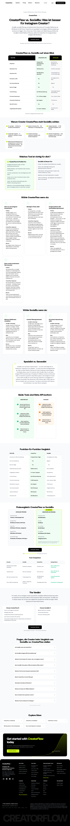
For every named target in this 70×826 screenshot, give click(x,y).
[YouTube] (6, 779)
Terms (6, 807)
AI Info (26, 807)
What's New (45, 785)
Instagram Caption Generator (48, 770)
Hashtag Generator (46, 768)
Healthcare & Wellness (35, 783)
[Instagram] (3, 779)
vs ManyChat (21, 783)
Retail (32, 790)
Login (52, 2)
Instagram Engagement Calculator (47, 766)
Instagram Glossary (60, 771)
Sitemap (23, 807)
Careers (44, 794)
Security (15, 807)
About (44, 783)
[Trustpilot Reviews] (13, 779)
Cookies (10, 807)
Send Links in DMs (34, 768)
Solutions (18, 2)
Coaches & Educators (23, 769)
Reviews (44, 788)
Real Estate (33, 785)
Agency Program (60, 785)
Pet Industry (33, 796)
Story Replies (33, 776)
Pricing (24, 2)
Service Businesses (22, 773)
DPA (12, 807)
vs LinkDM (21, 792)
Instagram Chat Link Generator (49, 775)
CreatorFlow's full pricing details (30, 553)
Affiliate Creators (22, 767)
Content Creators (22, 765)
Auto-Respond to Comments (34, 766)
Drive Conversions (34, 772)
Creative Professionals (23, 771)
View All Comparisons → (23, 794)
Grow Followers (34, 774)
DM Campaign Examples (61, 769)
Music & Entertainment (35, 792)
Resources (37, 2)
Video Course (59, 767)
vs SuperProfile (22, 790)
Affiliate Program (60, 783)
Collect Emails (34, 770)
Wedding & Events (34, 794)
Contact (44, 792)
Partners (30, 2)
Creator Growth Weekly (61, 773)
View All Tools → (46, 777)
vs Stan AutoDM (22, 785)
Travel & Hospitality (35, 788)
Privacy (3, 807)
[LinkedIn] (10, 779)
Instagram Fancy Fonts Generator (47, 773)
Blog (44, 790)
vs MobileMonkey (22, 788)
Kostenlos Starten (35, 39)
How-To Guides (60, 765)
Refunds (19, 807)
